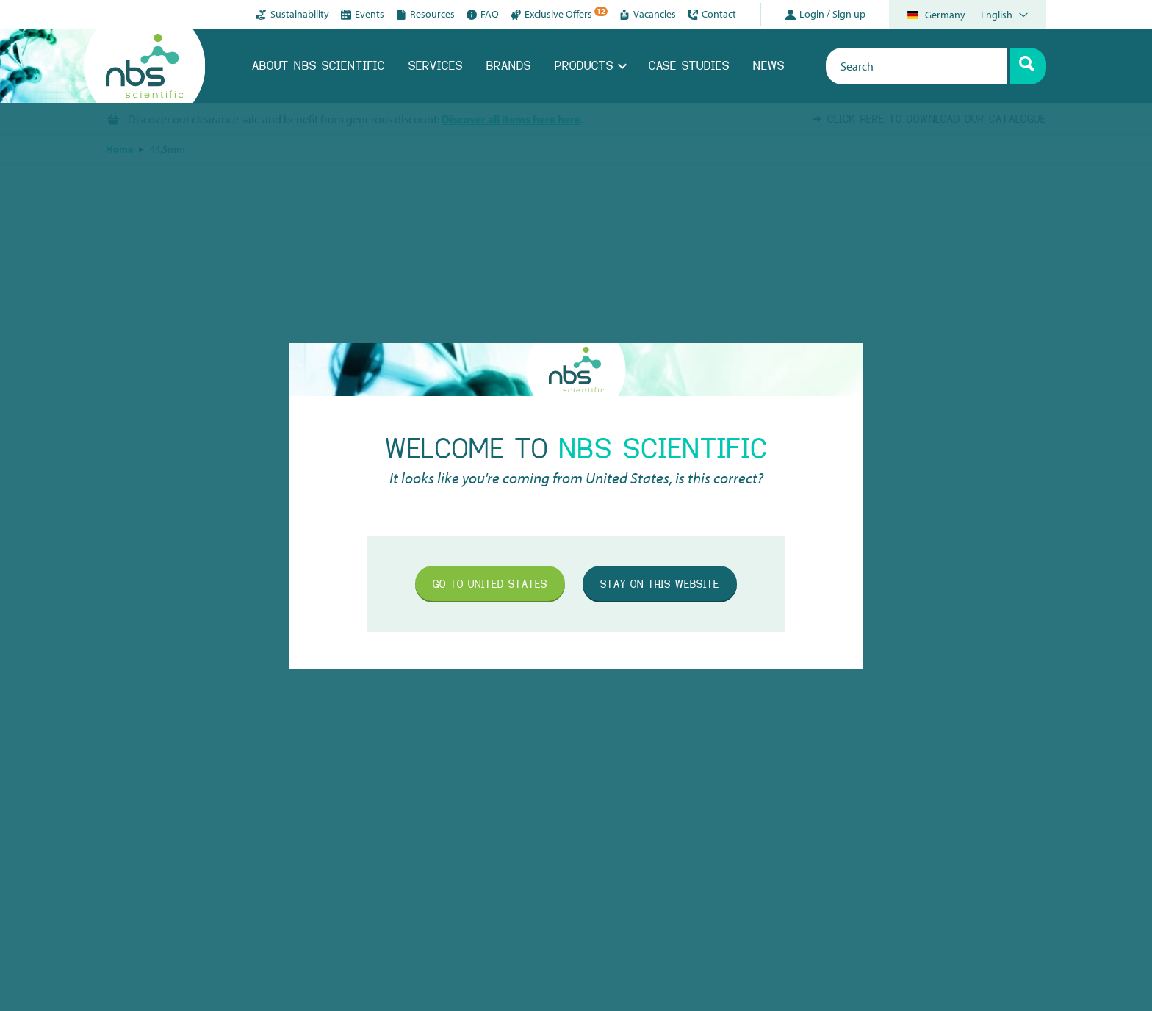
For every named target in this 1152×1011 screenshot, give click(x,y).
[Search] (1028, 66)
